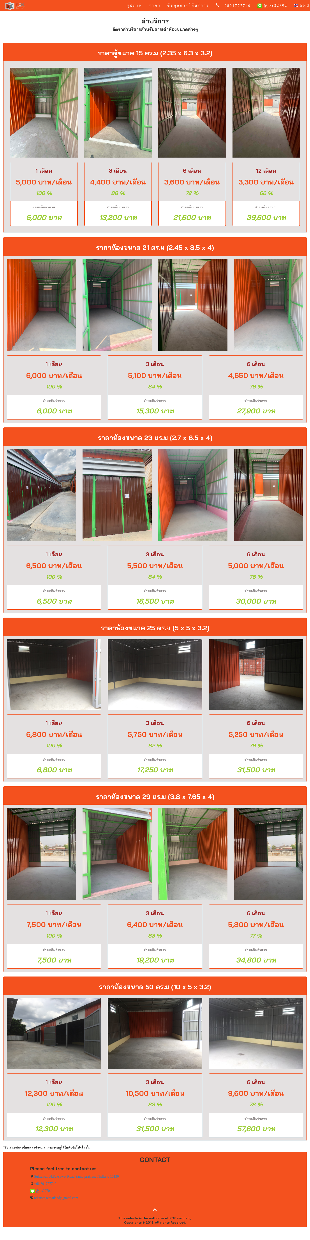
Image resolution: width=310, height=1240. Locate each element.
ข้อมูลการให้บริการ (188, 5)
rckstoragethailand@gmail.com (55, 1198)
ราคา (155, 5)
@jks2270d (272, 6)
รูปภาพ (134, 5)
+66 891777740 (44, 1184)
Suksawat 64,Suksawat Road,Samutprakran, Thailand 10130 (76, 1176)
